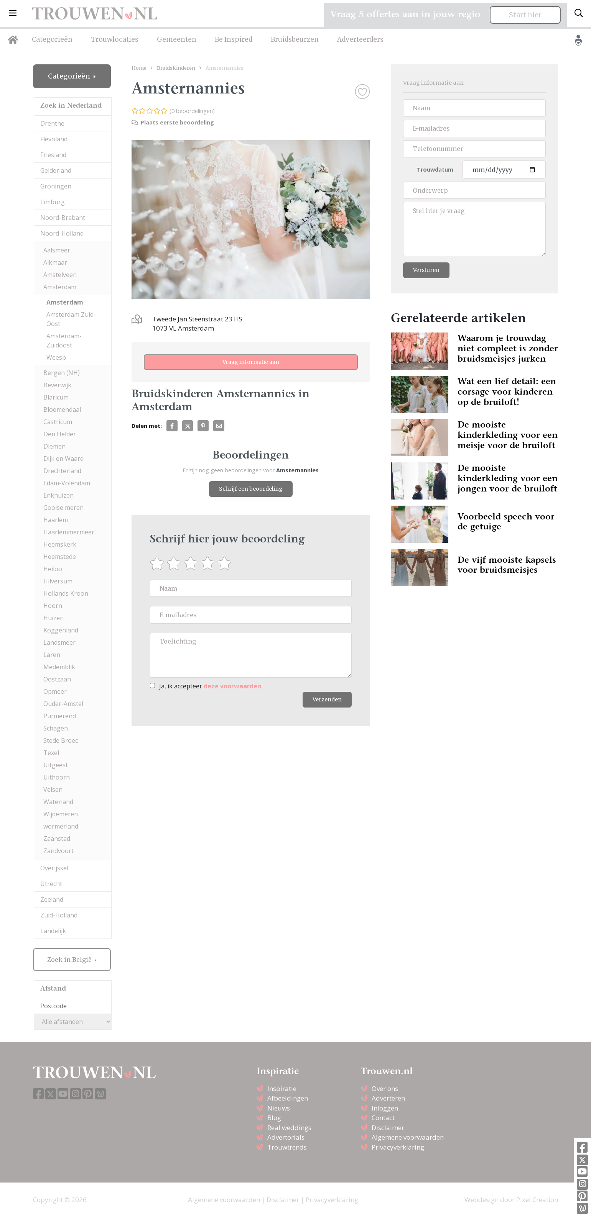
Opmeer (55, 691)
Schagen (55, 728)
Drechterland (62, 471)
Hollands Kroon (65, 593)
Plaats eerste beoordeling (173, 122)
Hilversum (57, 581)
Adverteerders (360, 39)
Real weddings (289, 1127)
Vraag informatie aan (250, 362)
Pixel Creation (537, 1199)
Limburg (52, 202)
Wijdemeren (60, 814)
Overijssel (54, 868)
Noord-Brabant (62, 217)
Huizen (53, 618)
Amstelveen (60, 274)
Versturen (426, 270)
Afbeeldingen (287, 1098)
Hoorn (52, 605)
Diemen (54, 446)
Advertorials (286, 1137)
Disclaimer (388, 1127)
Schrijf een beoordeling (251, 488)
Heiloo (52, 569)
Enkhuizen (58, 495)
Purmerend (59, 716)
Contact (383, 1117)
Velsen (53, 789)
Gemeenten (176, 39)
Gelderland (55, 170)
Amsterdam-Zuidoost (64, 340)
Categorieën (52, 39)
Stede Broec (60, 740)
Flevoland (53, 139)
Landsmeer (59, 642)
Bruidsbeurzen (295, 39)
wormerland (60, 826)
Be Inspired (233, 39)
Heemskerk (59, 544)
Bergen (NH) (61, 373)
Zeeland (51, 899)
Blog (274, 1117)
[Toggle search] (579, 13)
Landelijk (53, 931)
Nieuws (278, 1108)
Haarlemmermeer (68, 532)
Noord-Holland (62, 233)
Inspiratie (281, 1088)
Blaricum (56, 397)
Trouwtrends (287, 1147)
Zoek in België (70, 959)
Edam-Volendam (66, 483)
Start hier (525, 15)
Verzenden (327, 699)
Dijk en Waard (63, 458)
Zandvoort (58, 851)
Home (139, 68)
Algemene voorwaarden (408, 1137)
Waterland (58, 802)
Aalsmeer (56, 250)
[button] (13, 13)
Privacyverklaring (398, 1147)
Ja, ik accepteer (210, 686)
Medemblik (59, 667)
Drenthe (52, 123)
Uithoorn (56, 777)
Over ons (385, 1088)
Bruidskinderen (176, 68)
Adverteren (388, 1098)
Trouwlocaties (114, 39)
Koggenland (60, 630)
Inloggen (385, 1108)
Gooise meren (63, 507)
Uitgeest (55, 765)
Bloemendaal (62, 409)
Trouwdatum (435, 169)
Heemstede (59, 556)
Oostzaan (57, 679)
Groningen (55, 186)
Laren (51, 654)
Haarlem (55, 520)
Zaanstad (56, 838)
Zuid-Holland (58, 915)
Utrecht (51, 884)
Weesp (56, 357)
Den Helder (59, 434)
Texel (51, 753)
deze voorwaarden (232, 686)
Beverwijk (57, 385)
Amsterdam (59, 287)
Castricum (57, 422)
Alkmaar (55, 262)
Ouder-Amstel (63, 703)
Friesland (53, 155)
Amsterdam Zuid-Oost (71, 319)
